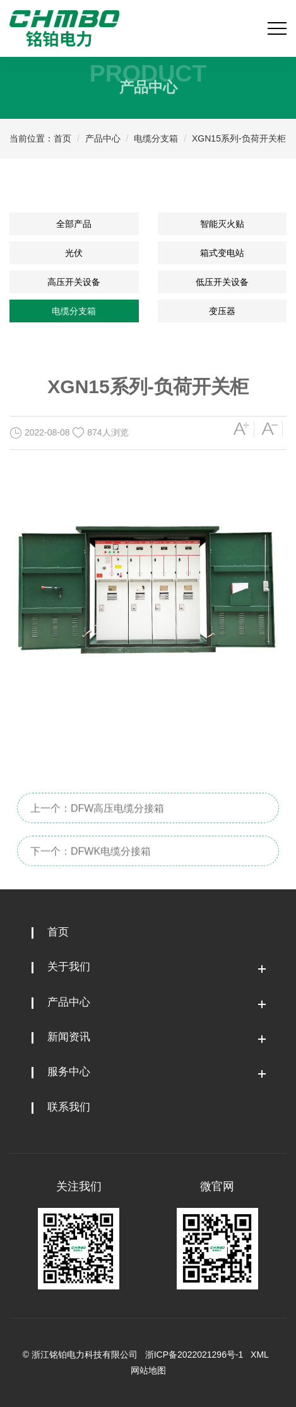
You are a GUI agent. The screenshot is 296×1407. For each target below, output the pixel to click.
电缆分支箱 (156, 138)
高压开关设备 (73, 282)
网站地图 (148, 1370)
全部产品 (74, 224)
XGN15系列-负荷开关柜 (239, 138)
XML (259, 1354)
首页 (62, 138)
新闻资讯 (68, 1037)
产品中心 (103, 138)
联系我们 (68, 1107)
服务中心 (68, 1072)
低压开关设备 (222, 282)
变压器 (222, 311)
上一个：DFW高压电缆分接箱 (97, 820)
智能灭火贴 (222, 224)
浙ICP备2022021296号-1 (194, 1354)
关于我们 (68, 967)
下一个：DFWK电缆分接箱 (90, 863)
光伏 (74, 253)
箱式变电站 (222, 253)
